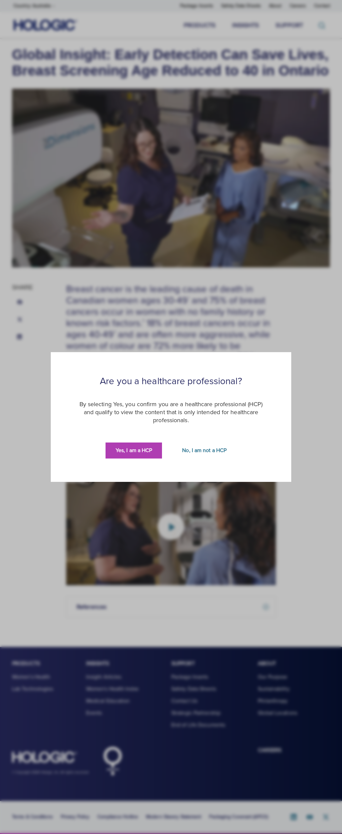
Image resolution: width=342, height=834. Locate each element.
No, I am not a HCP (204, 450)
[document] (171, 417)
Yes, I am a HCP (134, 450)
